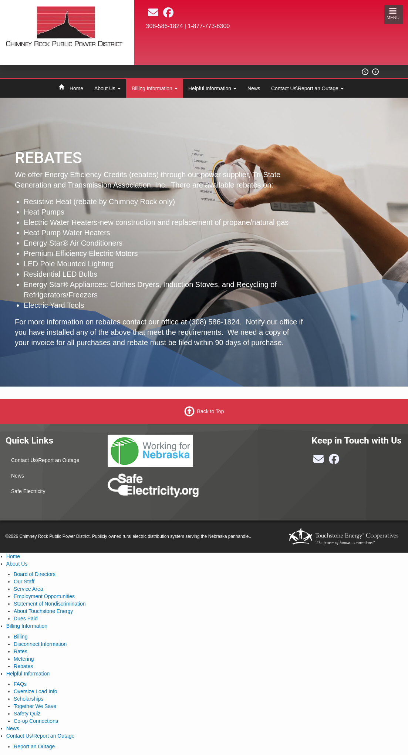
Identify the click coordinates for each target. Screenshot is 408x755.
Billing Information (155, 88)
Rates (20, 651)
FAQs (20, 684)
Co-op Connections (36, 721)
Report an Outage (34, 746)
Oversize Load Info (35, 691)
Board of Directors (34, 574)
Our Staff (24, 581)
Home (76, 88)
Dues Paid (26, 618)
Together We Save (35, 706)
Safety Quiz (27, 714)
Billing (20, 637)
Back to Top (210, 411)
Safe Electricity (28, 491)
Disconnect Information (40, 644)
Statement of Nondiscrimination (50, 604)
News (253, 88)
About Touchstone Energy (43, 611)
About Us (107, 88)
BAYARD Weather (256, 58)
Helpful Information (212, 88)
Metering (24, 659)
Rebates (23, 666)
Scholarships (28, 699)
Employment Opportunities (44, 596)
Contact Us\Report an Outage (307, 88)
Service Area (28, 589)
